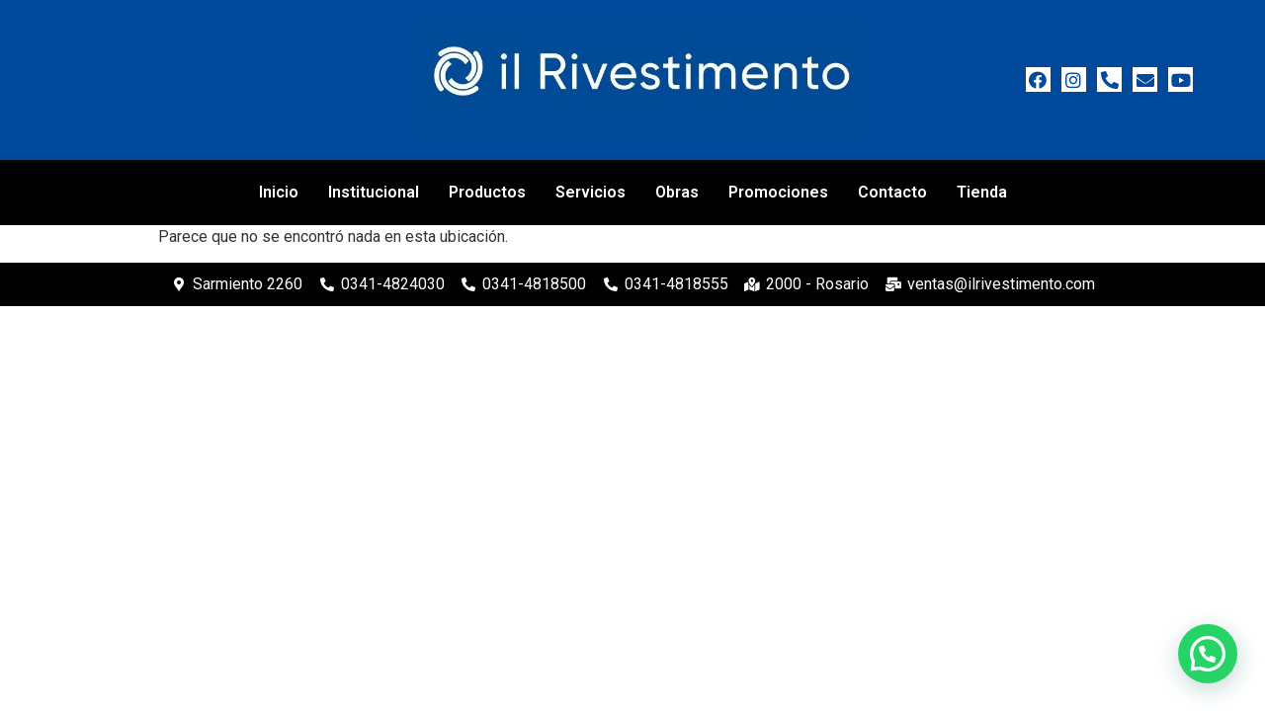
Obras (677, 192)
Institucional (373, 192)
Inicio (278, 192)
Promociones (778, 192)
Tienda (982, 192)
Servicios (590, 192)
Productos (487, 192)
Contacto (892, 192)
